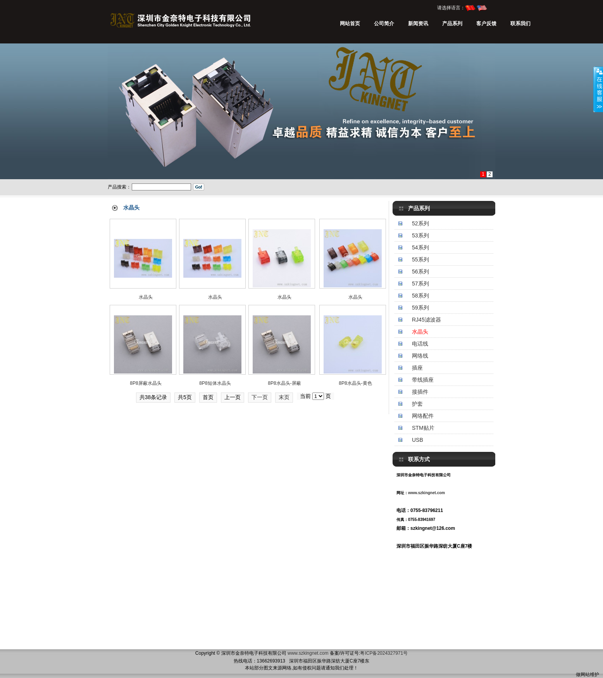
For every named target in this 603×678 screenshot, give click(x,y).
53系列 (420, 235)
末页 (284, 397)
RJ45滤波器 (426, 320)
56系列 (420, 271)
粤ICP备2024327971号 (384, 653)
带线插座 (423, 380)
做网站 (583, 674)
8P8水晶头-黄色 (355, 383)
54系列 (420, 247)
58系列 (420, 295)
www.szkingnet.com (426, 493)
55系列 (420, 259)
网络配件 (423, 416)
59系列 (420, 307)
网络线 (420, 356)
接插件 (420, 392)
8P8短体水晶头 (215, 383)
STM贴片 (423, 428)
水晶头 (420, 332)
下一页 (260, 397)
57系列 (420, 283)
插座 (417, 368)
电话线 (420, 344)
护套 (417, 404)
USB (417, 440)
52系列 (420, 223)
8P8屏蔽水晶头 (145, 383)
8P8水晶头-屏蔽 (284, 383)
